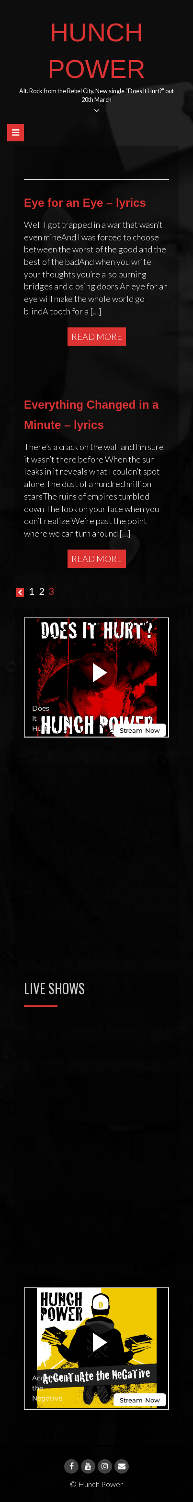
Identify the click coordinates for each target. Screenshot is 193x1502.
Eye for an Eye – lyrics (85, 202)
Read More (96, 336)
